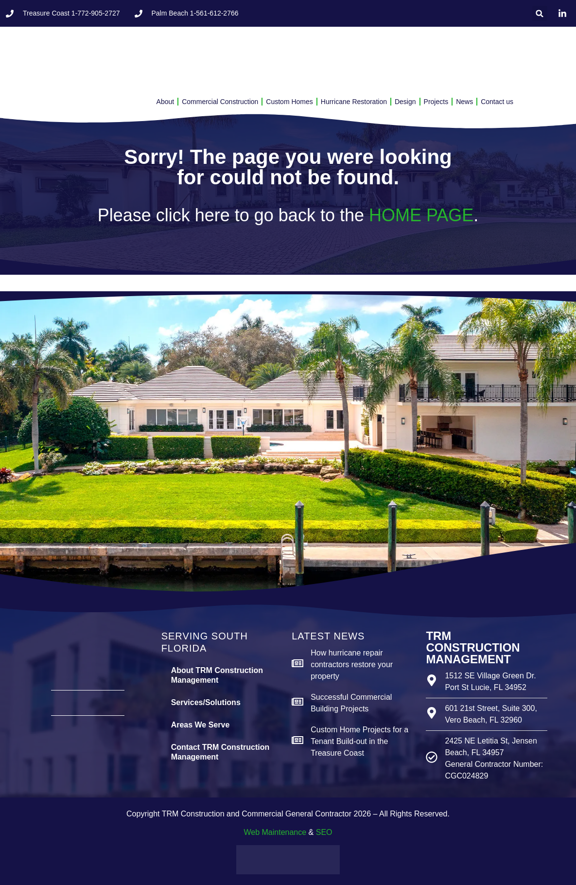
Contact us (497, 102)
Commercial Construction (220, 102)
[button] (539, 13)
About (166, 102)
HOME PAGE (421, 215)
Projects (436, 102)
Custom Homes (289, 102)
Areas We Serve (200, 725)
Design (405, 102)
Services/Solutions (206, 702)
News (464, 102)
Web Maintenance (275, 832)
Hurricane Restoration (354, 102)
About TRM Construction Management (217, 675)
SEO (324, 832)
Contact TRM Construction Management (220, 752)
